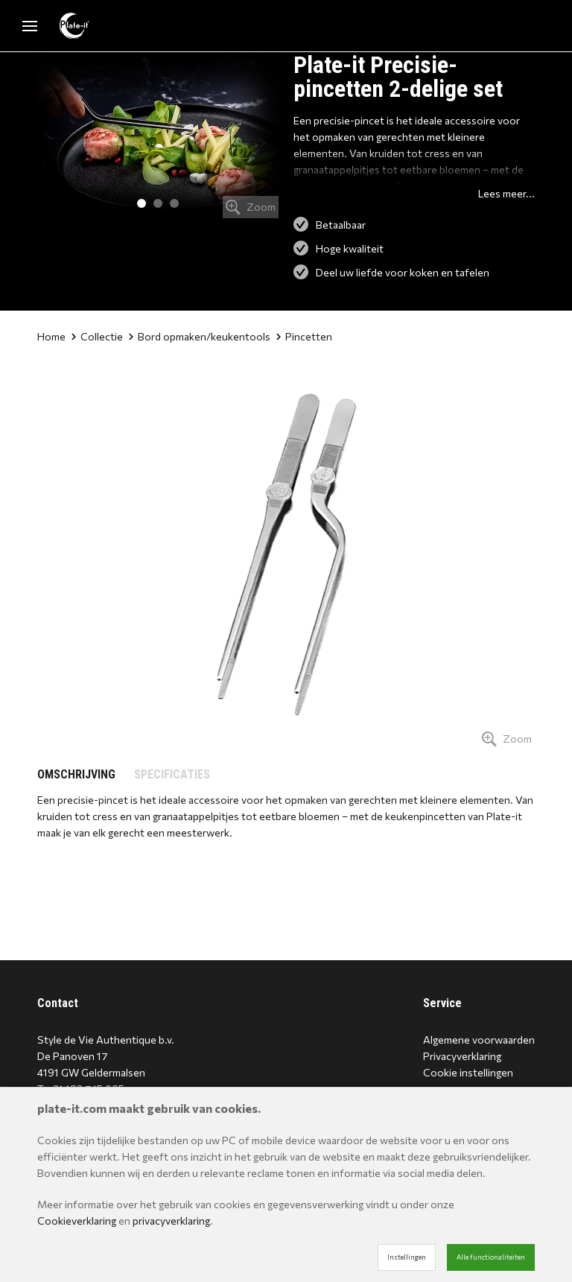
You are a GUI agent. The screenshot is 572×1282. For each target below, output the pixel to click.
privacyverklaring (171, 1220)
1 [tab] (141, 203)
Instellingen (406, 1257)
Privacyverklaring (462, 1056)
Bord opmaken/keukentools (199, 336)
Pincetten (304, 336)
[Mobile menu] (29, 26)
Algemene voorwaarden (479, 1039)
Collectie (97, 336)
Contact (57, 1003)
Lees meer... (506, 193)
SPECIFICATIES (172, 774)
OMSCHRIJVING (76, 774)
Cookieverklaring (76, 1220)
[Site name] (74, 26)
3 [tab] (174, 203)
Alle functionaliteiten (491, 1257)
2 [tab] (157, 203)
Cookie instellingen (468, 1072)
